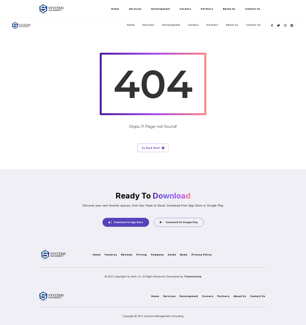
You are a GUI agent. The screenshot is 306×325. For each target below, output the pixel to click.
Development (160, 8)
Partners (207, 8)
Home (115, 8)
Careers (185, 8)
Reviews (127, 254)
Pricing (141, 254)
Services (135, 8)
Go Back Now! (153, 147)
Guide (172, 254)
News (184, 254)
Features (111, 254)
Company (157, 254)
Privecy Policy (201, 254)
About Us (229, 8)
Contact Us (252, 8)
